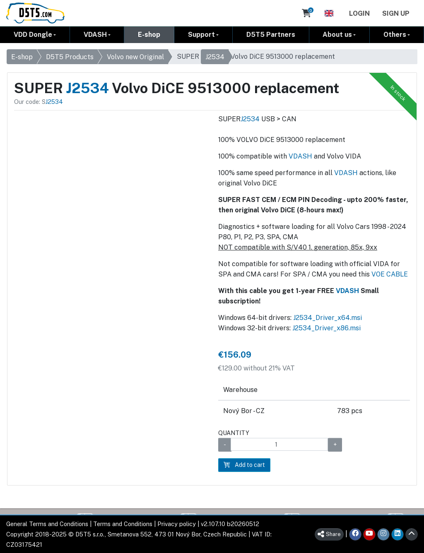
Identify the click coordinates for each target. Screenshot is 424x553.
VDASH (95, 34)
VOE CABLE (389, 274)
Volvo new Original (135, 57)
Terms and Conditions (122, 523)
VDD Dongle (33, 34)
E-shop (149, 34)
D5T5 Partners (270, 34)
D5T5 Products (70, 57)
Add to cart (244, 465)
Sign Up (396, 13)
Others (394, 34)
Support (201, 34)
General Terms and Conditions (47, 523)
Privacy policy (176, 523)
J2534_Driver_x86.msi (326, 328)
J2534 (214, 57)
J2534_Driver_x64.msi (327, 318)
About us (337, 34)
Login (359, 13)
